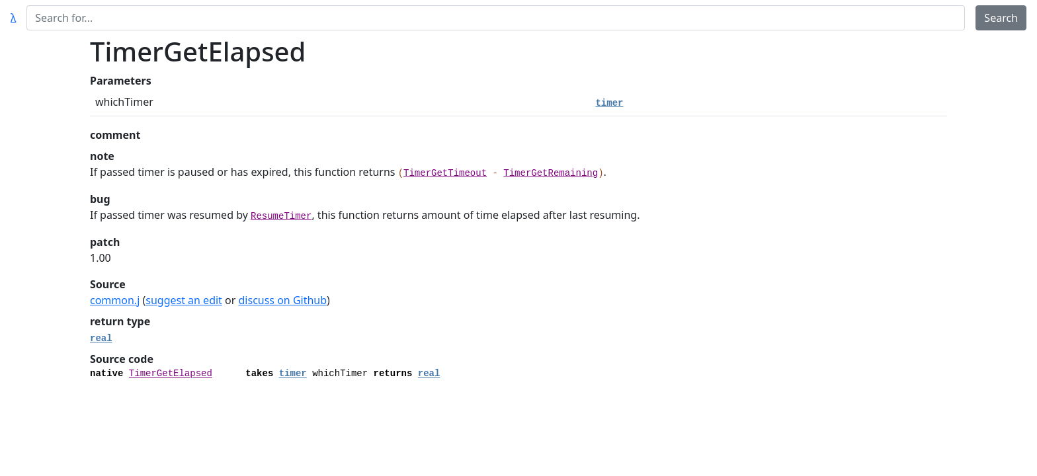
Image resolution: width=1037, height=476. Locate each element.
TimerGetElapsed (170, 373)
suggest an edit (183, 300)
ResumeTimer (281, 216)
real (101, 338)
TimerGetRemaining (550, 173)
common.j (115, 300)
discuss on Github (283, 300)
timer (609, 103)
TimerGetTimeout (445, 173)
